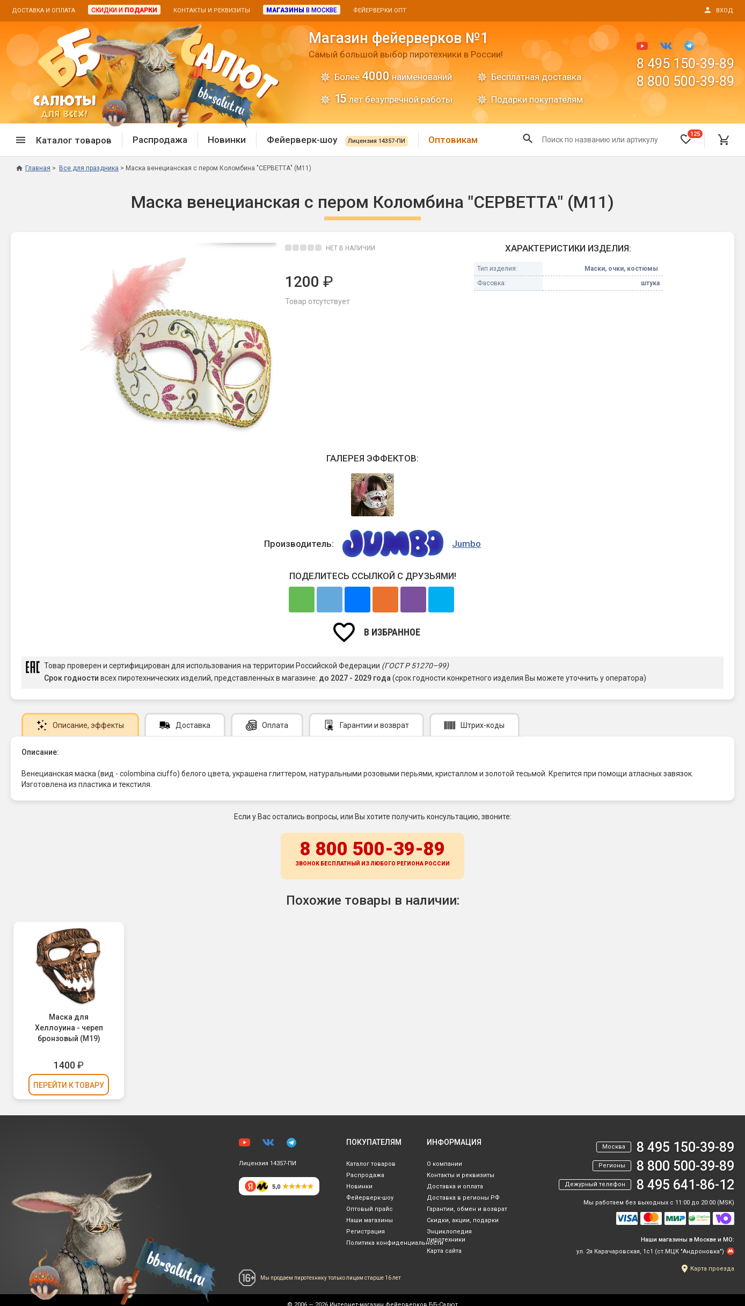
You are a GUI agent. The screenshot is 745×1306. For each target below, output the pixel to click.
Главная (33, 168)
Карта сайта (444, 1250)
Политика (394, 1242)
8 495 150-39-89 (685, 63)
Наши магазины (369, 1220)
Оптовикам (453, 139)
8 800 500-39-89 (685, 81)
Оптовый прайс (369, 1209)
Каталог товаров (371, 1163)
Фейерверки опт (379, 10)
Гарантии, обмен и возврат (467, 1209)
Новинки (227, 139)
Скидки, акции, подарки (463, 1220)
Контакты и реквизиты (211, 10)
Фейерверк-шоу (337, 140)
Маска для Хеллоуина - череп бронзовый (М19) (69, 1028)
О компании (444, 1163)
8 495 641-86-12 (685, 1185)
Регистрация (365, 1231)
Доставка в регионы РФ (463, 1197)
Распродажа (160, 139)
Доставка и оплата (43, 10)
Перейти (68, 1085)
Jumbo (466, 543)
